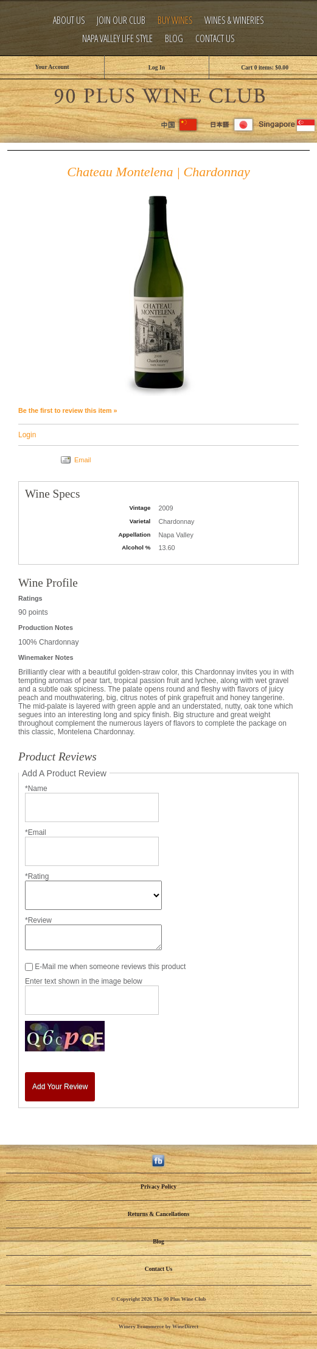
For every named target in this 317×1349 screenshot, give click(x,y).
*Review (38, 920)
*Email (35, 832)
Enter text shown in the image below (83, 981)
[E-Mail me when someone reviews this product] (29, 967)
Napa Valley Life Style (117, 38)
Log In (156, 67)
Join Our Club (121, 20)
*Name (36, 788)
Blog (174, 38)
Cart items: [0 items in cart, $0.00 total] (264, 67)
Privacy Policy (158, 1186)
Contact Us (215, 38)
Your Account (52, 66)
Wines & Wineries (234, 20)
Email (82, 459)
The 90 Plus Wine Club (158, 94)
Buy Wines (175, 20)
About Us (69, 20)
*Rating (37, 876)
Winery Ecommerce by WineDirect (158, 1326)
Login (27, 435)
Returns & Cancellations (158, 1214)
